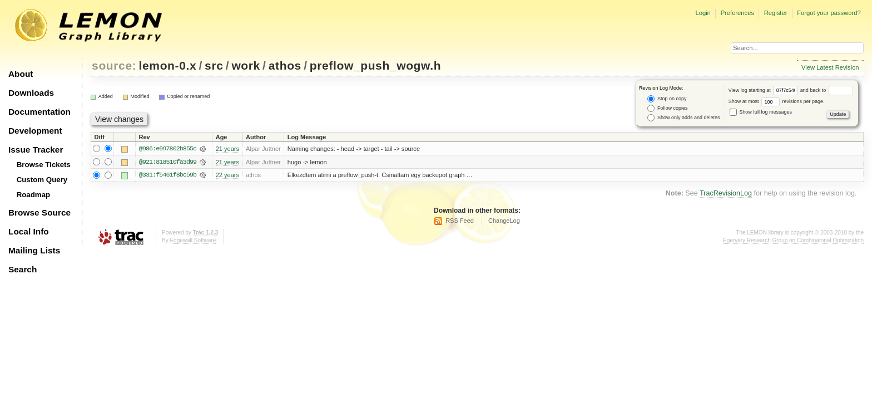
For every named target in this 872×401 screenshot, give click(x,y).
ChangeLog (504, 221)
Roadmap (34, 194)
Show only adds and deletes (683, 117)
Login (702, 12)
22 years (227, 175)
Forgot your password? (828, 12)
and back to (826, 90)
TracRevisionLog (726, 194)
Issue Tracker (35, 149)
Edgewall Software (193, 241)
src (214, 65)
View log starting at (764, 90)
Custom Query (42, 179)
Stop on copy (666, 98)
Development (35, 130)
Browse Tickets (44, 164)
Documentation (39, 111)
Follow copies (667, 108)
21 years (227, 148)
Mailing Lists (34, 250)
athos (285, 65)
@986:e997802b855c (167, 148)
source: (114, 65)
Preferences (737, 12)
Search (22, 269)
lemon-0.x (168, 65)
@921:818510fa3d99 (167, 162)
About (20, 74)
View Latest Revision (830, 67)
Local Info (28, 231)
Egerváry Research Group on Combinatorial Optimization (793, 241)
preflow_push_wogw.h (375, 65)
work (245, 65)
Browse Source (39, 212)
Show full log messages (761, 112)
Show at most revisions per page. (777, 101)
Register (775, 12)
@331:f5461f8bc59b (167, 175)
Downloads (31, 92)
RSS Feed (459, 221)
